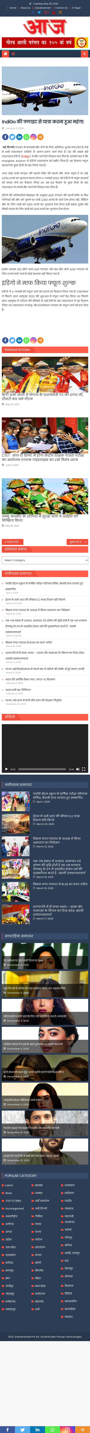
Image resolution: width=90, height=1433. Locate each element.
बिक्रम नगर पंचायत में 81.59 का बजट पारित (28, 642)
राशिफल (69, 1193)
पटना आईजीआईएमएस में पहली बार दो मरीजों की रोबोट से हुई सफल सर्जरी (44, 669)
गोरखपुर (9, 1294)
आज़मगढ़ (70, 1222)
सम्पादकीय (71, 1301)
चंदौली (68, 1230)
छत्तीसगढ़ (10, 1301)
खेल (7, 1278)
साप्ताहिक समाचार (19, 936)
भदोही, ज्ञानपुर (72, 1253)
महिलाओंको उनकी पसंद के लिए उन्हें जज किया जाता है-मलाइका (35, 1016)
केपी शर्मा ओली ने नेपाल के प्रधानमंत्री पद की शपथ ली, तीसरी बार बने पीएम (42, 397)
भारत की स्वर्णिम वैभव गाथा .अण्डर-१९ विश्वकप (30, 679)
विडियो (68, 1293)
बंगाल (38, 1255)
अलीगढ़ (9, 1224)
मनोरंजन (40, 1294)
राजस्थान (69, 1185)
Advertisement (43, 7)
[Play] (6, 769)
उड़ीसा (8, 1239)
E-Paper (76, 7)
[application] (45, 748)
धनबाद (38, 1193)
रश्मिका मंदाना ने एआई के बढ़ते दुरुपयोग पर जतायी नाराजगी (33, 1044)
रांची (37, 1309)
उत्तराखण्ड (10, 1255)
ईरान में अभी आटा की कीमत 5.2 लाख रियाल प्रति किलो (35, 599)
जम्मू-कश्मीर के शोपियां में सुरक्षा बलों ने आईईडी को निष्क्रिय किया (40, 518)
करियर (9, 1263)
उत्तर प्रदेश (10, 1247)
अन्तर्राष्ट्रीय (11, 1216)
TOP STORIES (13, 1201)
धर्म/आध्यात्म (42, 1201)
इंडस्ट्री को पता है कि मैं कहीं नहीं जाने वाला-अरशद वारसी (31, 1156)
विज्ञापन (69, 1286)
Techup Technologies (69, 1336)
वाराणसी (69, 1216)
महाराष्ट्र (39, 1301)
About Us (25, 7)
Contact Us (61, 7)
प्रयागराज (40, 1247)
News (8, 1193)
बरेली (38, 1263)
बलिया (68, 1245)
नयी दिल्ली (41, 1208)
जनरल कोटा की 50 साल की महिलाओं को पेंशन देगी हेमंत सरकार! (14, 542)
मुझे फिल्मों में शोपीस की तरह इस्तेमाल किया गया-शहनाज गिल (34, 988)
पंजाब (38, 1224)
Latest (9, 1185)
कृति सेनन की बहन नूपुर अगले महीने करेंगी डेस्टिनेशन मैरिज (34, 1072)
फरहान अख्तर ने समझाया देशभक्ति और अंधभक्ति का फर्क (32, 1128)
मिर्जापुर (69, 1268)
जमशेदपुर (10, 1309)
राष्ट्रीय (68, 1201)
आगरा (8, 1232)
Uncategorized (14, 1208)
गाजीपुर (9, 1286)
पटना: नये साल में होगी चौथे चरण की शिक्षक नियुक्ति (33, 700)
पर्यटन (38, 1239)
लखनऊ (69, 1208)
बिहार (38, 1278)
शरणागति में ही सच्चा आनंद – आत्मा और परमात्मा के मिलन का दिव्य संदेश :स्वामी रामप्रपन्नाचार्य (44, 655)
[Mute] (78, 769)
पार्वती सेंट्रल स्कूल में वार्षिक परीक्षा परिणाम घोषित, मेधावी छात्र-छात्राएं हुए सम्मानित (44, 586)
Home (13, 7)
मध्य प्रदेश (40, 1286)
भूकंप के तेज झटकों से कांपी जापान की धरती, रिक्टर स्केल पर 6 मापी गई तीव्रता (78, 542)
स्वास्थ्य (69, 1317)
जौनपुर (68, 1237)
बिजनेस (39, 1270)
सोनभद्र (69, 1276)
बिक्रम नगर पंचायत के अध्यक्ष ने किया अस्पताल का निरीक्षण (37, 610)
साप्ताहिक (70, 1309)
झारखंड (39, 1185)
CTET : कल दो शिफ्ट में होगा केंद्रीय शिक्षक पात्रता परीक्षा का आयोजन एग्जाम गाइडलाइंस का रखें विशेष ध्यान (43, 457)
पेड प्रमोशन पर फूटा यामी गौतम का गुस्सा (23, 960)
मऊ (67, 1261)
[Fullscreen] (83, 769)
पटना (38, 1232)
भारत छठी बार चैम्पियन (18, 690)
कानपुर (9, 1270)
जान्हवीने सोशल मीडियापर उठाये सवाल (23, 1100)
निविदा (38, 1216)
